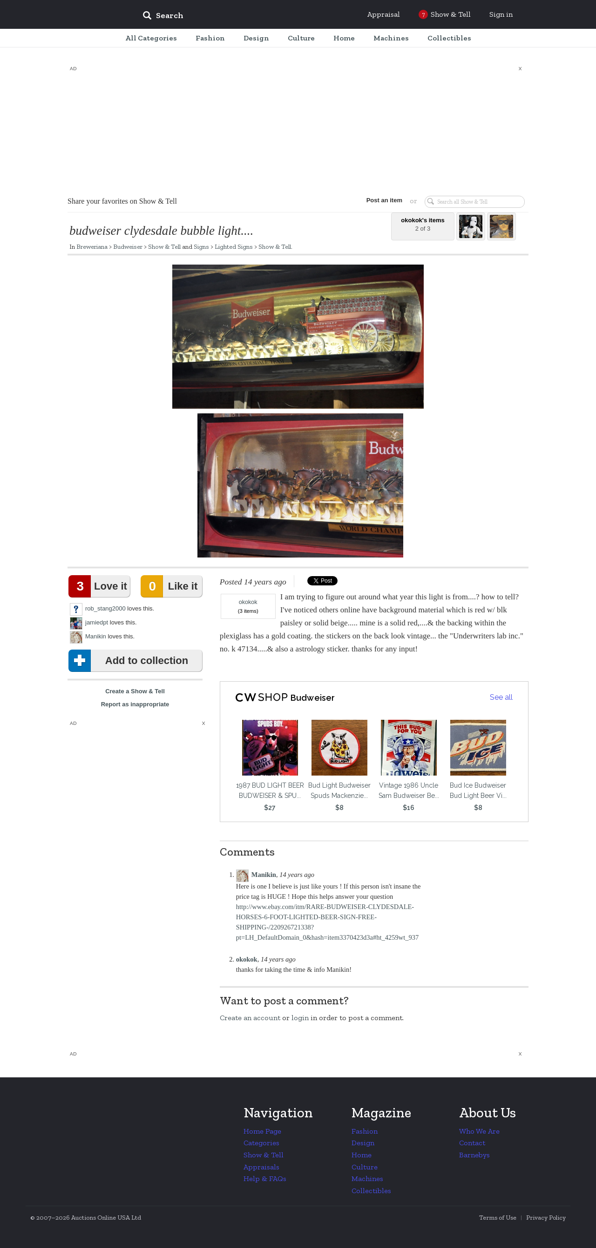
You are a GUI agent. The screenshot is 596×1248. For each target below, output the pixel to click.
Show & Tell (164, 246)
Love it (99, 586)
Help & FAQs (265, 1178)
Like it (170, 586)
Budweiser (127, 246)
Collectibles (371, 1190)
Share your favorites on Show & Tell (122, 201)
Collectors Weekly (79, 15)
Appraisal (383, 14)
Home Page (262, 1131)
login (300, 1017)
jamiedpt (96, 622)
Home (362, 1154)
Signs (201, 246)
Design (363, 1142)
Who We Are (479, 1131)
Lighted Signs (234, 246)
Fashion (365, 1131)
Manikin (95, 636)
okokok (248, 602)
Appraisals (261, 1166)
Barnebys (474, 1154)
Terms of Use (497, 1217)
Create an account (250, 1017)
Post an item (384, 200)
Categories (261, 1142)
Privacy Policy (546, 1217)
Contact (472, 1142)
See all (501, 697)
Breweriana (92, 246)
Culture (365, 1166)
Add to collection (130, 661)
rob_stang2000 (105, 608)
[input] (230, 16)
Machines (367, 1178)
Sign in (501, 14)
